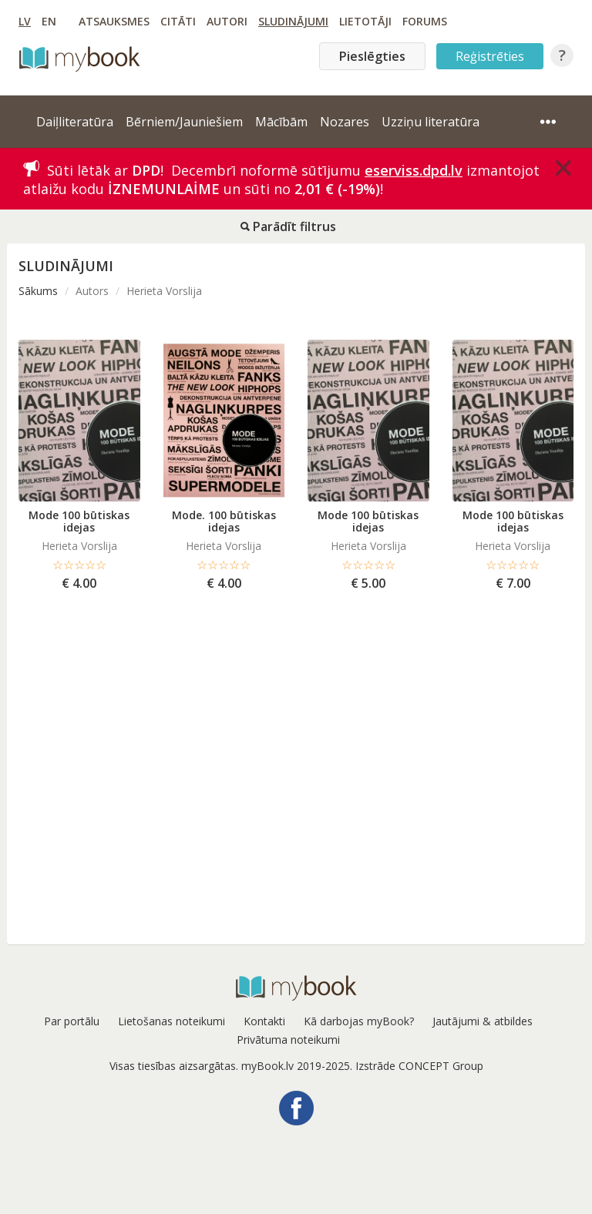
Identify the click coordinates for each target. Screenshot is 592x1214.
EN (49, 21)
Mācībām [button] (281, 121)
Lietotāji (365, 21)
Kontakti (264, 1021)
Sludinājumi (293, 21)
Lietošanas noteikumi (171, 1021)
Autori (227, 21)
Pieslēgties (372, 56)
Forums (424, 21)
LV (24, 21)
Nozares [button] (344, 121)
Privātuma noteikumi (288, 1039)
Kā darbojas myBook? (359, 1021)
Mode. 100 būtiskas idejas (224, 521)
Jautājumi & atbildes (482, 1021)
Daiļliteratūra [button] (74, 121)
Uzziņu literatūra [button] (430, 121)
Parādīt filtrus (288, 226)
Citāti (178, 21)
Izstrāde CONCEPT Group (419, 1065)
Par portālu (71, 1021)
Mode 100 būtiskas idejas (79, 521)
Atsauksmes (114, 21)
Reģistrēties (490, 56)
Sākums (38, 290)
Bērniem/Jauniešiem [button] (184, 121)
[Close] (563, 168)
